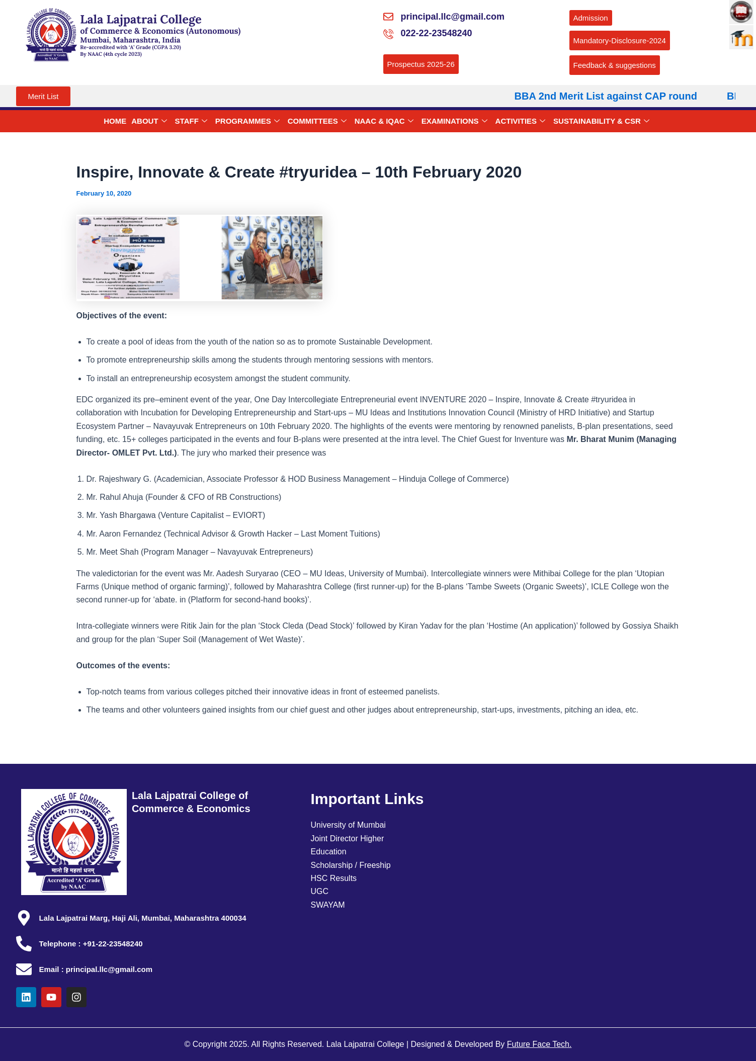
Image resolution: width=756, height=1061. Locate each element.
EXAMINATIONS (454, 121)
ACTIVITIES (520, 121)
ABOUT (148, 121)
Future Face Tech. (539, 1044)
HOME (115, 121)
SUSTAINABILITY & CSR (601, 121)
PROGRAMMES (247, 121)
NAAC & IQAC (384, 121)
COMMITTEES (317, 121)
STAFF (191, 121)
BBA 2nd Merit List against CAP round (613, 96)
